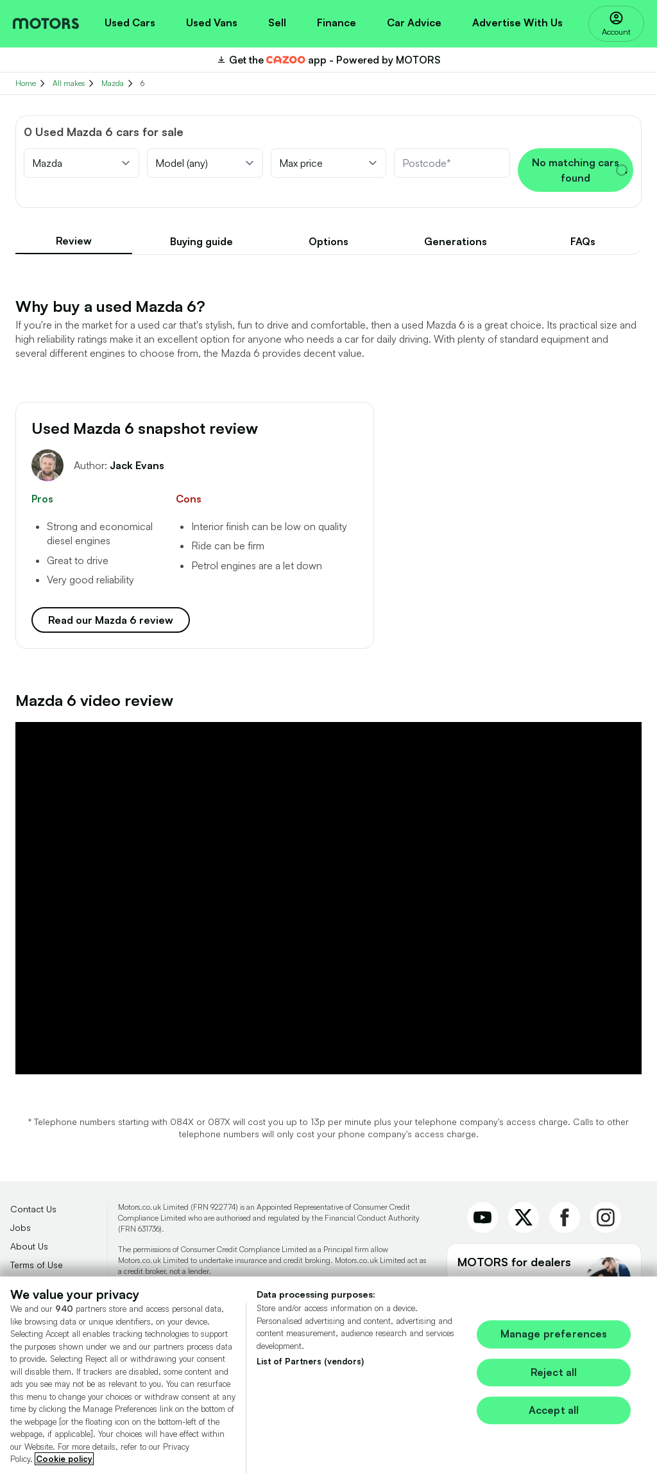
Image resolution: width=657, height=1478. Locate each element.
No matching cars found (580, 170)
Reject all (554, 1377)
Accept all (554, 1415)
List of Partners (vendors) (310, 1367)
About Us (29, 1246)
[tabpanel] (328, 685)
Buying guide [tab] (201, 241)
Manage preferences (554, 1340)
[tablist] (328, 241)
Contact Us (33, 1208)
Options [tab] (328, 241)
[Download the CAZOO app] (328, 60)
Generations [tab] (455, 241)
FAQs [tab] (582, 241)
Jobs (20, 1227)
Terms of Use (36, 1264)
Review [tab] (74, 240)
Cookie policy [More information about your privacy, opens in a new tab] (64, 1464)
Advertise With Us (517, 22)
